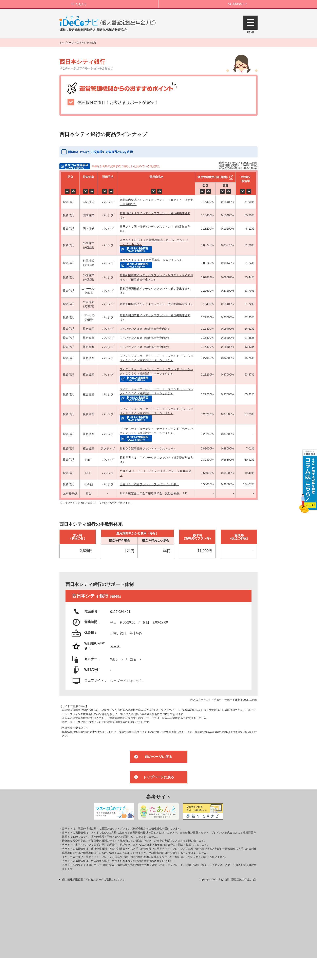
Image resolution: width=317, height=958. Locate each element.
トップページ (66, 42)
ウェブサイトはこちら (126, 681)
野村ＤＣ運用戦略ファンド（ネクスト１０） (148, 448)
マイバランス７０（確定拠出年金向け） (145, 346)
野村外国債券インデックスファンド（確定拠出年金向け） (156, 304)
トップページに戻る (158, 777)
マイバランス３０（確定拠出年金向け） (145, 328)
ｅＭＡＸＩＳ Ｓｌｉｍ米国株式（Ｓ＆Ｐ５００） (151, 259)
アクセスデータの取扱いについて (105, 879)
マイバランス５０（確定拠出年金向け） (145, 337)
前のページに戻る (158, 757)
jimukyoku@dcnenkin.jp (216, 731)
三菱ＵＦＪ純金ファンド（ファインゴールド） (149, 484)
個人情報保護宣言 (72, 879)
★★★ (115, 646)
